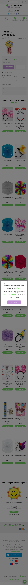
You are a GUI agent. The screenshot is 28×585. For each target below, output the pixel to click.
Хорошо (14, 302)
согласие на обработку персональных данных (11, 293)
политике (17, 288)
